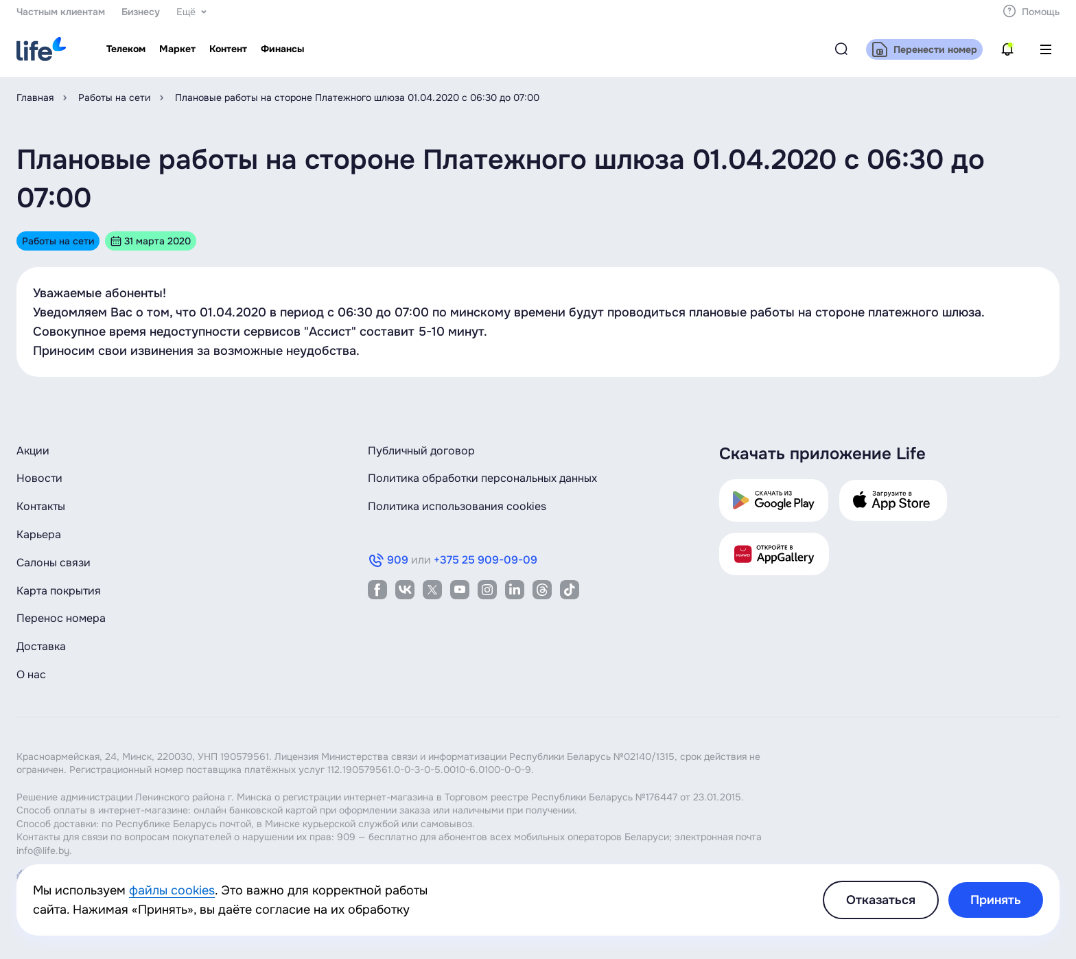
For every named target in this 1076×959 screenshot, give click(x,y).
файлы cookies (172, 890)
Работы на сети (114, 97)
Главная (35, 97)
